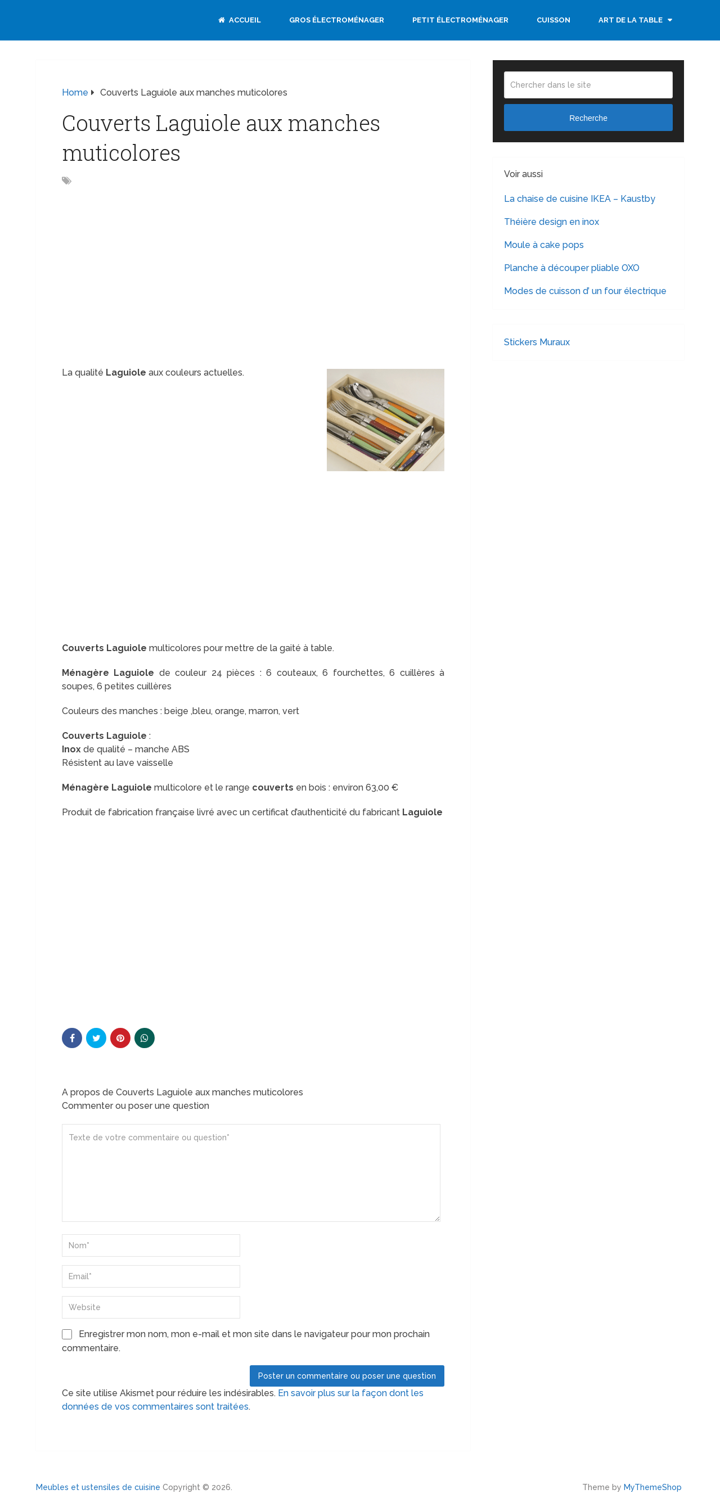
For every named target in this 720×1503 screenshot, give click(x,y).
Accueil (239, 20)
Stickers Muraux (537, 342)
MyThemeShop (653, 1487)
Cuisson (553, 20)
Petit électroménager (460, 20)
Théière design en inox (551, 221)
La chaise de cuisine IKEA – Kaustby (579, 198)
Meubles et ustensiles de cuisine (98, 1487)
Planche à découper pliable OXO (572, 268)
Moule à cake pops (544, 245)
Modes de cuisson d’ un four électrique (585, 291)
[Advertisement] (156, 277)
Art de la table (630, 20)
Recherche (588, 118)
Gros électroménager (336, 20)
